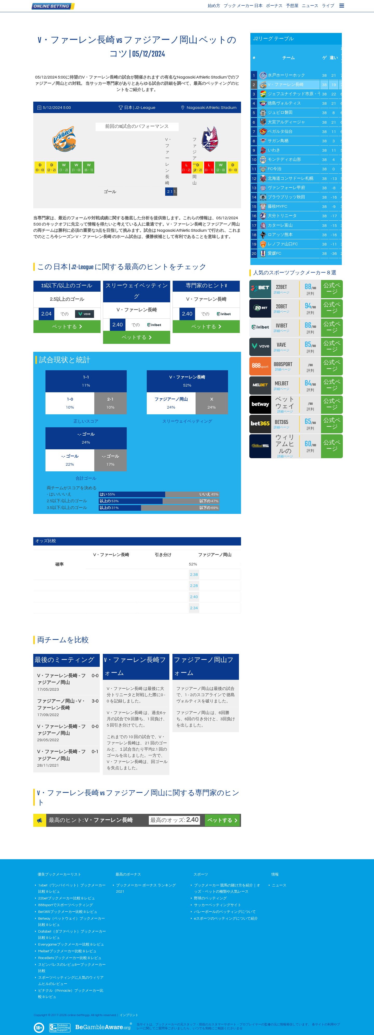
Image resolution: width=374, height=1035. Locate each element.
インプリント (129, 1015)
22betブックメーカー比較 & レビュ (66, 898)
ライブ (328, 6)
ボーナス (274, 6)
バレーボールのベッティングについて (225, 912)
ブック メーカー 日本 (243, 6)
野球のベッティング (210, 898)
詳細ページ (281, 292)
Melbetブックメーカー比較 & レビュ (67, 951)
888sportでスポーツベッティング (65, 905)
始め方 (214, 6)
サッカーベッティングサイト (217, 905)
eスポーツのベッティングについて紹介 (226, 918)
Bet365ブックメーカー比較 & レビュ (67, 912)
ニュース (310, 6)
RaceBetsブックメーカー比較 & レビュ (70, 958)
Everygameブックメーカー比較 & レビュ (71, 944)
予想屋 (292, 6)
